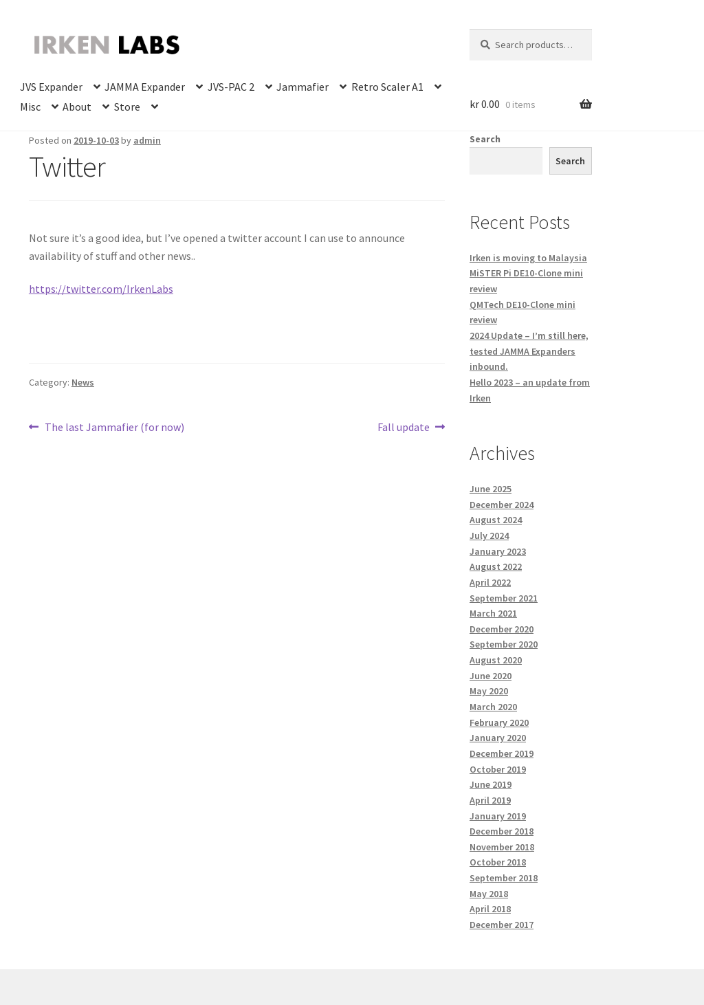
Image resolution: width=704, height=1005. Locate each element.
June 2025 (491, 489)
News (83, 382)
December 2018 (502, 831)
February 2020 (499, 722)
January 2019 (498, 816)
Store (127, 106)
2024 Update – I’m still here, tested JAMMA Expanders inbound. (529, 351)
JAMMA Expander (144, 86)
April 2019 (490, 800)
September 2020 (504, 644)
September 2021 (504, 598)
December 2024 (502, 504)
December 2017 (502, 924)
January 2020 (498, 737)
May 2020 (489, 691)
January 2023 (498, 551)
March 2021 (493, 613)
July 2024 (489, 535)
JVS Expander (51, 86)
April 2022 (490, 582)
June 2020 (491, 676)
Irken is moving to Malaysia (528, 258)
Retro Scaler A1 (387, 86)
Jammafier (302, 86)
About (77, 106)
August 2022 (496, 566)
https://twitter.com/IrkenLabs (101, 289)
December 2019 (502, 753)
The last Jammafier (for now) (114, 428)
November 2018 (502, 847)
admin (147, 140)
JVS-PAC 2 (231, 86)
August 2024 (496, 519)
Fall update (403, 428)
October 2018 (498, 862)
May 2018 (489, 893)
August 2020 (496, 660)
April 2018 (490, 909)
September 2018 (504, 878)
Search (485, 139)
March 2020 (493, 706)
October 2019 (498, 769)
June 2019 (491, 784)
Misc (30, 106)
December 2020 (502, 629)
